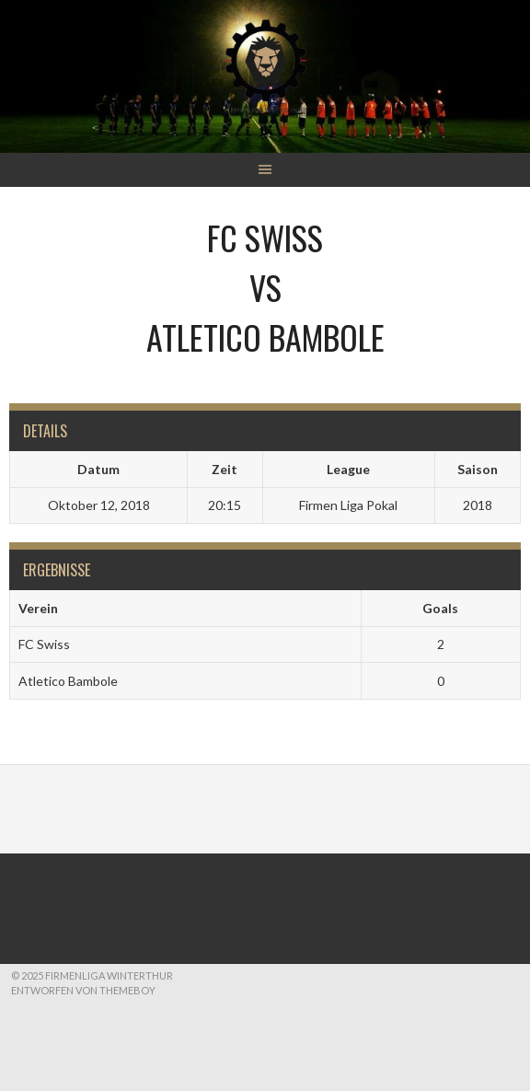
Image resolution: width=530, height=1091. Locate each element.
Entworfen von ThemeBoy (83, 990)
